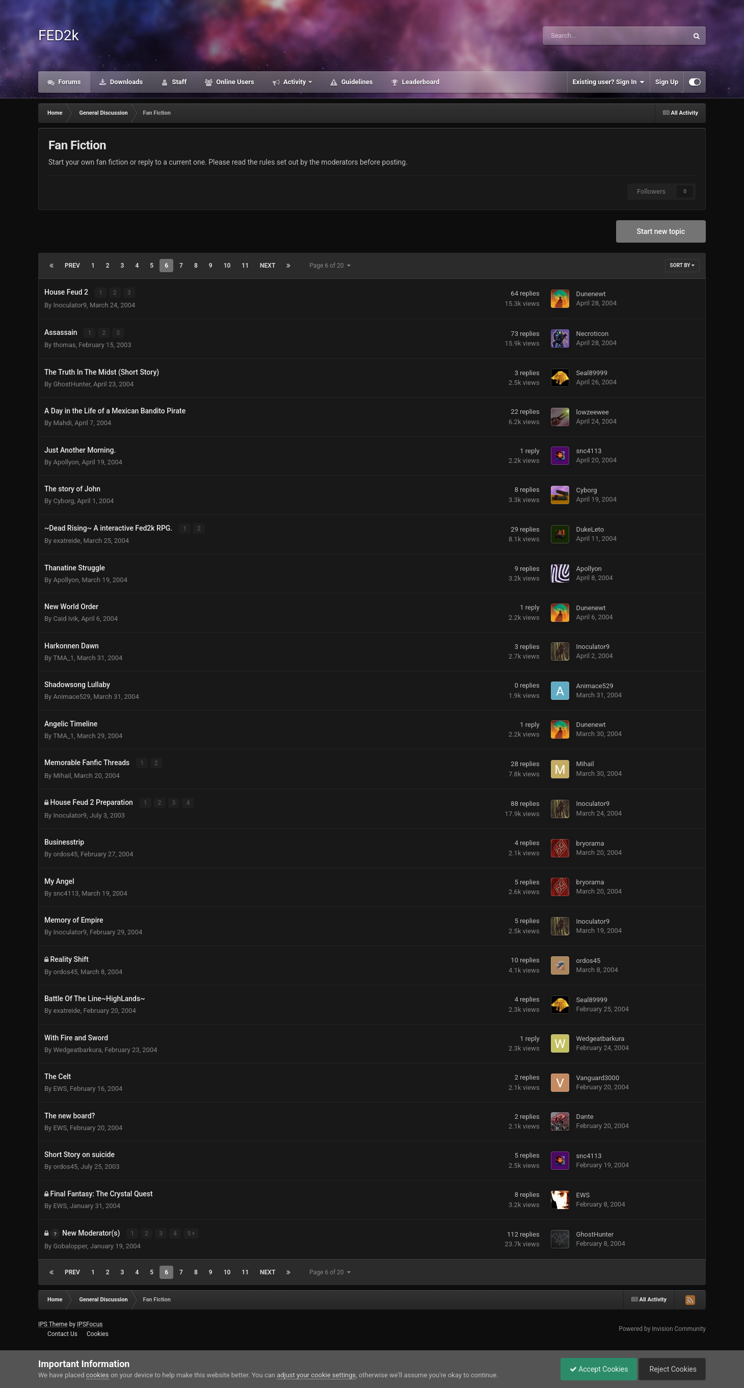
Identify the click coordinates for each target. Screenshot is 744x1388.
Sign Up (666, 82)
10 (227, 265)
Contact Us (62, 1332)
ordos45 (65, 852)
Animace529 (71, 695)
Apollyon (65, 461)
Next (267, 265)
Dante (585, 1115)
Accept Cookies (594, 1369)
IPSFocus (89, 1322)
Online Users (234, 82)
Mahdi (62, 422)
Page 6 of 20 (329, 265)
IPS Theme (53, 1322)
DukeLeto (590, 529)
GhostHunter (71, 383)
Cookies (98, 1332)
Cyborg (63, 500)
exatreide (66, 539)
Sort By (682, 265)
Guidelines (356, 82)
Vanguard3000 (598, 1076)
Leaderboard (419, 82)
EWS (60, 1087)
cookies (97, 1375)
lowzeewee (592, 411)
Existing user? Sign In (609, 82)
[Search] (589, 36)
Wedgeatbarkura (77, 1048)
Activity (295, 82)
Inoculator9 (70, 304)
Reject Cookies (670, 1369)
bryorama (590, 842)
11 (245, 265)
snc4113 (589, 450)
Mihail (62, 774)
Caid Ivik (65, 617)
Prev (72, 265)
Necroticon (592, 333)
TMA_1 (63, 657)
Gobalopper (70, 1244)
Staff (178, 82)
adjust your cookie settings (316, 1375)
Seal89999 (591, 372)
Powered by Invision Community (662, 1327)
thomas (64, 344)
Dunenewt (591, 294)
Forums (69, 82)
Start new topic (661, 231)
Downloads (126, 82)
